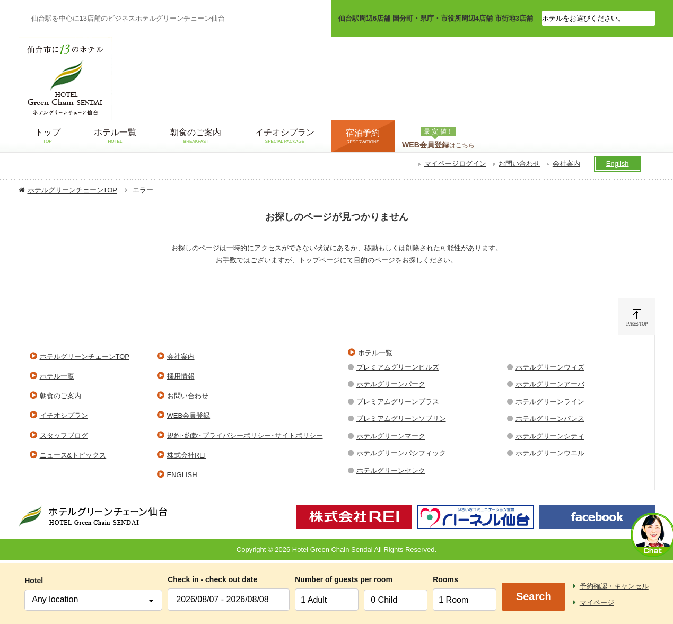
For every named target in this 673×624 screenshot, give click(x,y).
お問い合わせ (519, 164)
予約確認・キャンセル (614, 586)
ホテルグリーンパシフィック (401, 453)
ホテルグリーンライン (549, 402)
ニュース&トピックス (73, 455)
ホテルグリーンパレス (549, 419)
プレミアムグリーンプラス (397, 402)
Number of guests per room (327, 579)
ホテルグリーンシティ (549, 436)
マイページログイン (455, 164)
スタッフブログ (64, 436)
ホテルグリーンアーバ (549, 384)
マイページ (597, 603)
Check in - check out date (212, 579)
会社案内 (566, 164)
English (617, 164)
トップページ (319, 260)
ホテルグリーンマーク (390, 436)
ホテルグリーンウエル (549, 453)
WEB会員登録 (189, 415)
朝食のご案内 (60, 396)
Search (534, 596)
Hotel (33, 580)
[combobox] (93, 600)
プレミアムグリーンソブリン (401, 419)
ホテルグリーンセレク (390, 470)
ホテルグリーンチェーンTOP (73, 190)
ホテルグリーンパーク (390, 384)
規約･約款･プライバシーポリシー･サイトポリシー (245, 436)
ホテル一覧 (57, 376)
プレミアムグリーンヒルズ (397, 367)
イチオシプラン (64, 415)
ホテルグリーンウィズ (549, 367)
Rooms (445, 579)
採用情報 (181, 376)
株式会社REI (186, 455)
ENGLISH (182, 475)
